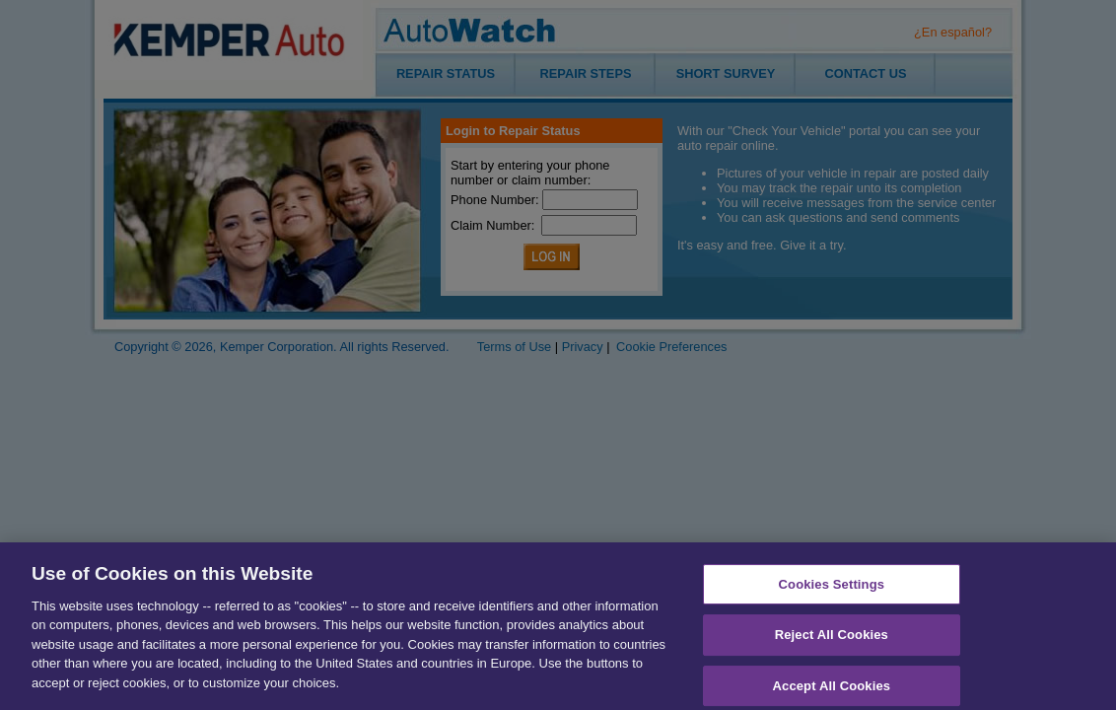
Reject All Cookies (831, 640)
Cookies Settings (832, 589)
